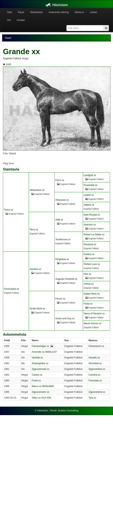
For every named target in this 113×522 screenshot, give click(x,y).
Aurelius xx (35, 269)
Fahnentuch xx (96, 346)
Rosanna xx (90, 244)
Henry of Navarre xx (94, 313)
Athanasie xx (62, 200)
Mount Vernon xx (92, 323)
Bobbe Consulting (68, 410)
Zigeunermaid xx (40, 369)
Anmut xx (89, 284)
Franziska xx (95, 380)
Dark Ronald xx (92, 214)
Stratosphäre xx (40, 363)
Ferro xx (59, 180)
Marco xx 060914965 (43, 386)
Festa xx (88, 303)
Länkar (93, 12)
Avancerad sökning (59, 12)
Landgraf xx (90, 175)
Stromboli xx (94, 363)
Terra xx (34, 229)
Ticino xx (8, 209)
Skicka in (79, 12)
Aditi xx (59, 219)
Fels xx (87, 274)
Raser (21, 12)
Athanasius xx (37, 190)
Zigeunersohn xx (40, 392)
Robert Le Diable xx (94, 234)
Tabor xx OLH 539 (41, 397)
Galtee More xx (92, 293)
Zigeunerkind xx (96, 369)
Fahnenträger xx (40, 346)
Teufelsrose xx (63, 239)
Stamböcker (36, 12)
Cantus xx (37, 374)
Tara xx (92, 397)
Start (9, 12)
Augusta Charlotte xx (66, 279)
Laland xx (89, 195)
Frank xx (36, 380)
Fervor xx (60, 298)
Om (9, 20)
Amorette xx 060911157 (44, 352)
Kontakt (21, 20)
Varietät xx (37, 357)
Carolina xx (94, 374)
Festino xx (89, 254)
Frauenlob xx (90, 185)
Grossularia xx (11, 288)
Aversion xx (90, 224)
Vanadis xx (94, 357)
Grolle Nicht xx (37, 308)
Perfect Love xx (92, 264)
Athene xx (89, 205)
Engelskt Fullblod (12, 58)
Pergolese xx (62, 259)
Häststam (56, 5)
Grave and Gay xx (64, 318)
